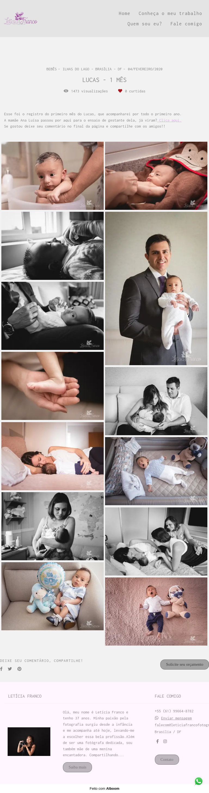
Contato (167, 759)
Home (124, 13)
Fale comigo (186, 23)
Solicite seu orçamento (184, 664)
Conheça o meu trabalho (170, 13)
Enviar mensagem (176, 718)
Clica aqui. (169, 120)
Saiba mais (77, 767)
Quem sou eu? (145, 23)
